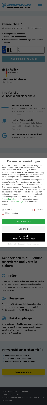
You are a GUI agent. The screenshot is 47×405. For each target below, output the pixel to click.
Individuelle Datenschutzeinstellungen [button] (23, 237)
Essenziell (7, 210)
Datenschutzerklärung (10, 199)
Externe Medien (10, 213)
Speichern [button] (23, 229)
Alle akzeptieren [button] (23, 221)
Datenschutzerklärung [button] (24, 244)
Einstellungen (19, 201)
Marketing (37, 210)
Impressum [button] (35, 244)
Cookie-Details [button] (12, 244)
